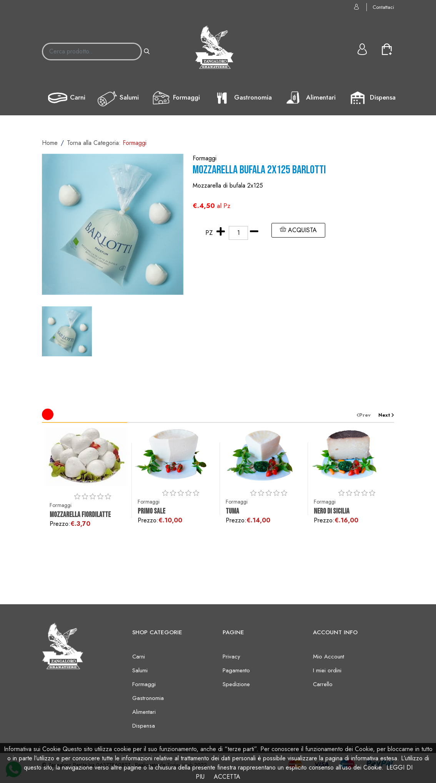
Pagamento (236, 670)
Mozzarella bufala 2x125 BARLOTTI (259, 170)
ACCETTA (227, 776)
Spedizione (236, 684)
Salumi (118, 98)
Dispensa (372, 98)
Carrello (323, 684)
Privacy (231, 656)
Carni (66, 98)
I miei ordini (327, 670)
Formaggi (175, 98)
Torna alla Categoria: (106, 142)
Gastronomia (242, 98)
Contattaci (383, 7)
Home (50, 142)
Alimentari (310, 98)
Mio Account (328, 656)
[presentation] (367, 415)
